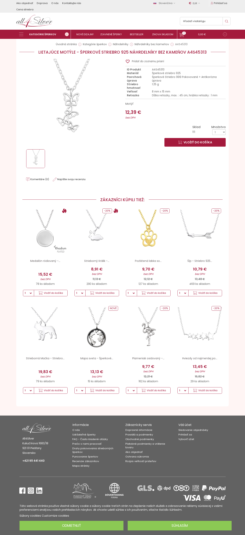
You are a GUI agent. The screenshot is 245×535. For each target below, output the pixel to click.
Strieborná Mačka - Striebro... (45, 358)
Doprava (42, 3)
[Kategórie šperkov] (45, 34)
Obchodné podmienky (139, 439)
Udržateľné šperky (84, 434)
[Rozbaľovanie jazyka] (165, 3)
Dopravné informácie (138, 430)
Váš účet (185, 425)
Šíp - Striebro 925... (199, 261)
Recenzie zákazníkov (85, 461)
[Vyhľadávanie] (205, 21)
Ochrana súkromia (137, 456)
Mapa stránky (80, 466)
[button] (203, 35)
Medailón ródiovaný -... (45, 261)
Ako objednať (24, 3)
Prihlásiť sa (185, 434)
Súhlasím (180, 525)
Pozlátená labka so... (148, 261)
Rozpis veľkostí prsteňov (140, 461)
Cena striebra (24, 9)
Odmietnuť (71, 525)
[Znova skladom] (164, 34)
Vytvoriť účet (186, 439)
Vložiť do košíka (195, 142)
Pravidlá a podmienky (139, 434)
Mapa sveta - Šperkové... (96, 358)
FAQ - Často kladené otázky (90, 439)
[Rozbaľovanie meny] (195, 3)
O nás (55, 3)
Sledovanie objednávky (193, 430)
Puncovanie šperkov (85, 456)
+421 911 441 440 (33, 461)
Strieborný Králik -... (96, 261)
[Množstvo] (219, 132)
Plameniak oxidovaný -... (148, 358)
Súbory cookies (30, 516)
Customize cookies (55, 516)
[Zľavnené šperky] (112, 34)
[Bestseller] (138, 34)
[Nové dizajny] (87, 34)
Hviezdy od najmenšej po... (199, 358)
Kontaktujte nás (71, 3)
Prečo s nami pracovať (86, 444)
